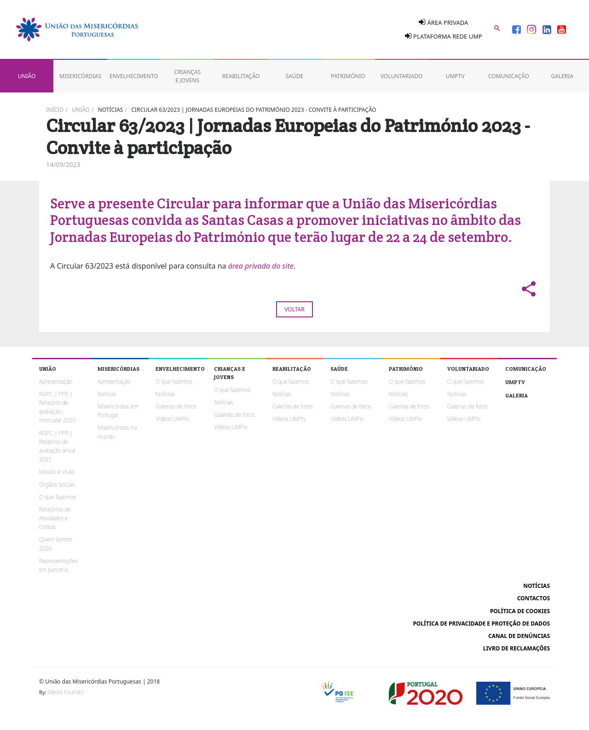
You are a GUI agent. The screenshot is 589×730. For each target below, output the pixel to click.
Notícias (110, 110)
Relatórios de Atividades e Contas (55, 518)
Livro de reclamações (516, 648)
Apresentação (55, 381)
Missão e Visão (57, 472)
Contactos (533, 598)
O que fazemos (57, 497)
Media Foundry (66, 692)
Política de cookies (520, 611)
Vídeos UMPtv (172, 419)
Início (55, 110)
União (81, 110)
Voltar (294, 309)
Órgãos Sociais (57, 485)
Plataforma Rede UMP (443, 36)
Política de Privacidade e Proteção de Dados (481, 623)
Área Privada (443, 22)
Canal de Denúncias (519, 636)
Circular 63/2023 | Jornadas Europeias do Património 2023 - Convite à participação (253, 110)
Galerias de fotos (176, 406)
